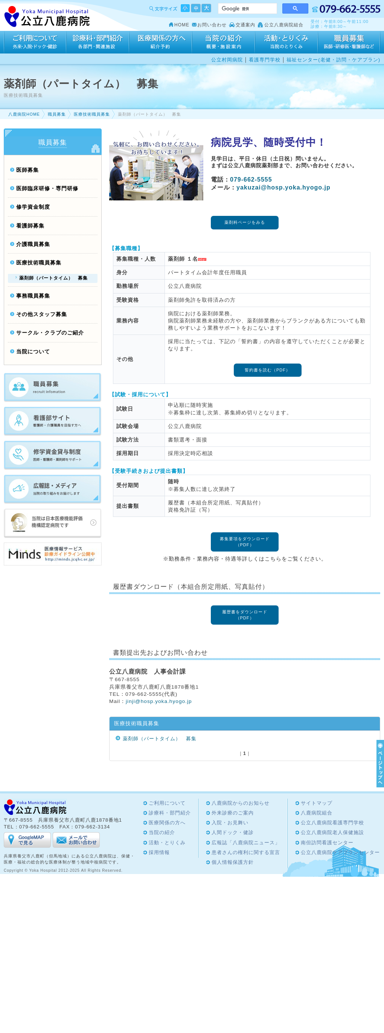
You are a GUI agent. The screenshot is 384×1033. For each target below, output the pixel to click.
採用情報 (349, 42)
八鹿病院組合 (316, 813)
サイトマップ (316, 803)
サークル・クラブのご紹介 (50, 333)
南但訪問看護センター (327, 842)
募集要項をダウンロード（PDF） (245, 541)
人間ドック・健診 (233, 832)
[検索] (247, 8)
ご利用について (35, 42)
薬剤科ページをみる (244, 222)
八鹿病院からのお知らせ (241, 803)
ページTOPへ (379, 763)
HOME (181, 25)
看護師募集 (30, 226)
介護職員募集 (33, 244)
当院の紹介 (223, 42)
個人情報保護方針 (233, 862)
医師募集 (27, 170)
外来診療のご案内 (233, 813)
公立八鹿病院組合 (283, 25)
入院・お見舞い (230, 822)
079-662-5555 (251, 179)
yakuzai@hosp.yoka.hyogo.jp (283, 187)
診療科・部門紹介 (97, 42)
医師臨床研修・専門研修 (47, 188)
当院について (33, 352)
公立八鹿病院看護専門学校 (332, 822)
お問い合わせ (212, 25)
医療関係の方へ (160, 42)
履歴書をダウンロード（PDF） (244, 615)
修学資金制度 (33, 207)
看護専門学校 (264, 60)
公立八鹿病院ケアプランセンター (340, 852)
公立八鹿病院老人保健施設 (332, 832)
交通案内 (245, 25)
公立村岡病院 (227, 60)
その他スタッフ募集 (41, 314)
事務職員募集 (33, 296)
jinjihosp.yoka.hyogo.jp (159, 701)
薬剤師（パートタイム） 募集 (160, 738)
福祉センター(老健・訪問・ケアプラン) (333, 60)
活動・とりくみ (286, 42)
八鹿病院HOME (24, 114)
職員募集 (57, 114)
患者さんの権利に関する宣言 (246, 852)
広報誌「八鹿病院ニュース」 (246, 842)
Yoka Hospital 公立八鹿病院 (47, 17)
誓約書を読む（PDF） (267, 370)
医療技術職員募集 (92, 114)
